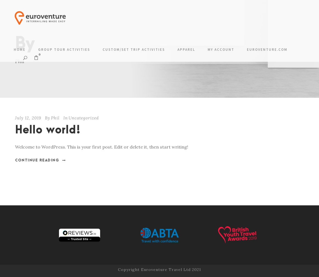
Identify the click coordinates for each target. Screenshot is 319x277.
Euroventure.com (267, 49)
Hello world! (48, 130)
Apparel (186, 49)
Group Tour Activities (64, 49)
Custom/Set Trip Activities (134, 49)
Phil (55, 118)
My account (221, 49)
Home (20, 49)
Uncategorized (84, 118)
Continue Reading (40, 160)
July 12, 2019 (28, 118)
